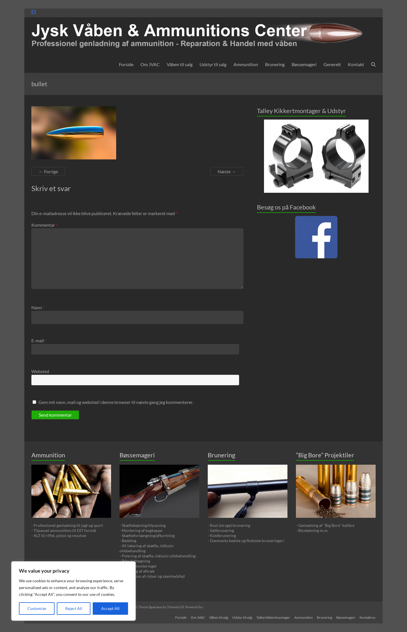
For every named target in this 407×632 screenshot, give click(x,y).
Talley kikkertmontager (272, 617)
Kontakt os (368, 617)
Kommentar (44, 225)
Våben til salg (179, 64)
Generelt (332, 64)
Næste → (227, 171)
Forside (126, 64)
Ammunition (245, 64)
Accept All (110, 608)
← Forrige (48, 171)
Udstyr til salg (213, 64)
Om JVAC (150, 64)
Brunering (275, 64)
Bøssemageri (304, 64)
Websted (40, 371)
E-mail (38, 340)
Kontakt (356, 64)
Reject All (73, 608)
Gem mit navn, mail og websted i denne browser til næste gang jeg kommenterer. (115, 402)
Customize (36, 608)
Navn (37, 307)
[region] (73, 591)
